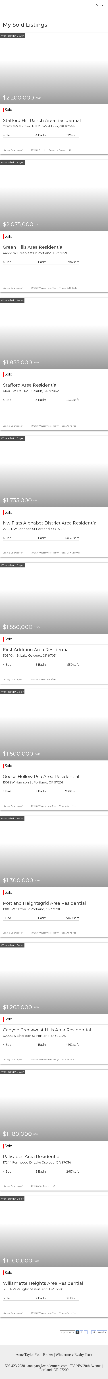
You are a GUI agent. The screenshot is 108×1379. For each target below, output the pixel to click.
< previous (67, 1332)
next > (102, 1332)
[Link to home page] (10, 5)
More (99, 5)
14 (93, 1332)
